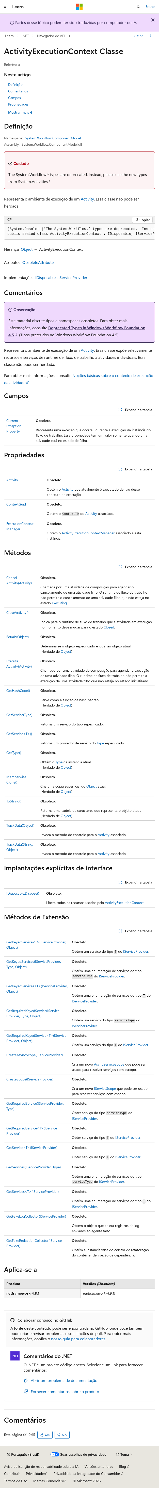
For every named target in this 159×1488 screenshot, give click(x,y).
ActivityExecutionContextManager (88, 533)
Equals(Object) (17, 636)
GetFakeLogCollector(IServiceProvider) (36, 1216)
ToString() (13, 801)
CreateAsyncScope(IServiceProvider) (34, 1054)
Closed (109, 627)
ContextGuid (16, 504)
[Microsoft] (79, 7)
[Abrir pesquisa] (138, 6)
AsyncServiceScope (109, 1064)
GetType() (13, 752)
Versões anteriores (99, 1466)
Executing (59, 602)
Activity (87, 198)
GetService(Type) (19, 714)
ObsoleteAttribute (38, 262)
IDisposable (45, 277)
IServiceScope (105, 1088)
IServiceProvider (72, 277)
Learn (9, 35)
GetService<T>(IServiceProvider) (31, 1147)
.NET (25, 35)
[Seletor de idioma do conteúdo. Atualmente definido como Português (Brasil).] (23, 1454)
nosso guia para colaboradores (78, 1338)
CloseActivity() (17, 612)
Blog (122, 1466)
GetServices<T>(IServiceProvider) (32, 1191)
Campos (14, 97)
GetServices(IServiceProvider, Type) (33, 1167)
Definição (15, 84)
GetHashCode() (18, 690)
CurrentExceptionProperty (13, 426)
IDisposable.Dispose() (22, 893)
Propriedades (18, 104)
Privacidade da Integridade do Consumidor (87, 1473)
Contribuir (12, 1473)
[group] (79, 232)
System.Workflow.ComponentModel (53, 138)
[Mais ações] (150, 36)
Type (100, 743)
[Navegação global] (5, 6)
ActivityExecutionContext (124, 902)
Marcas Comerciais (48, 1480)
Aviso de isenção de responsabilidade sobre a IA (41, 1466)
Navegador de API (51, 35)
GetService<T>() (19, 733)
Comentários (18, 91)
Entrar (150, 6)
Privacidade (35, 1473)
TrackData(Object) (20, 825)
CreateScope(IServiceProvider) (29, 1079)
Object (27, 249)
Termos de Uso (15, 1480)
